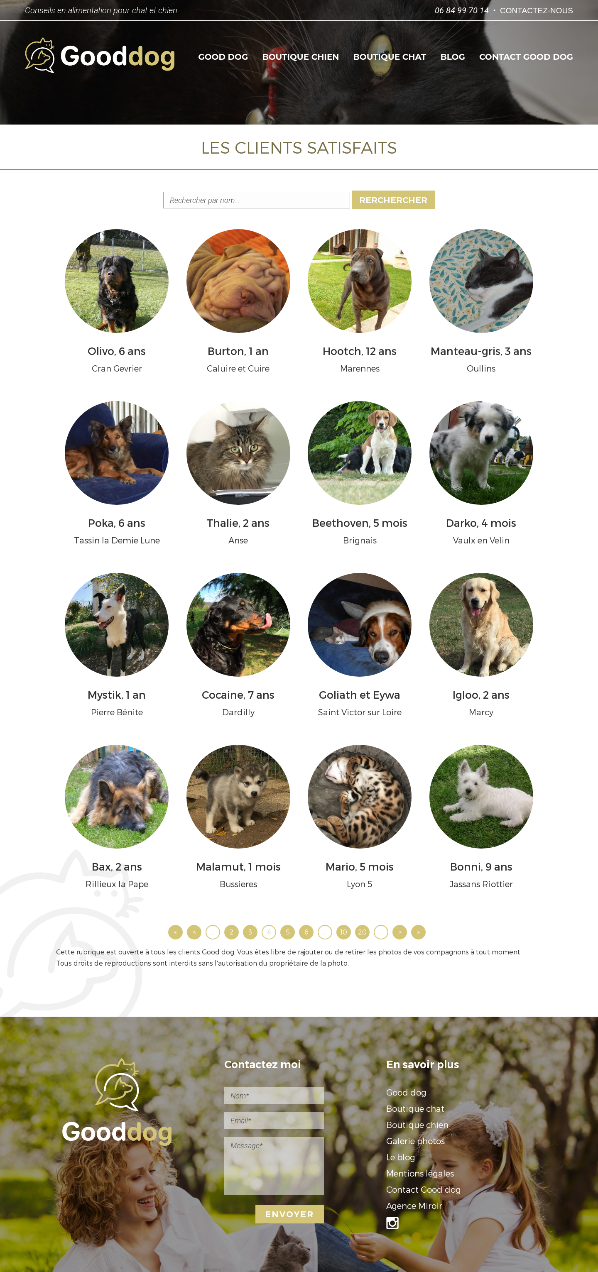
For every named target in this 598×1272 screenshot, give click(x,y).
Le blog (400, 1157)
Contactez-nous (536, 10)
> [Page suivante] (400, 932)
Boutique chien (300, 57)
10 (343, 932)
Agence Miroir (414, 1206)
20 (362, 932)
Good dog (223, 57)
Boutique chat (389, 57)
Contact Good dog (526, 57)
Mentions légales (420, 1173)
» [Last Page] (418, 932)
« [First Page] (175, 932)
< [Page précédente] (194, 932)
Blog (452, 57)
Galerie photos (415, 1141)
